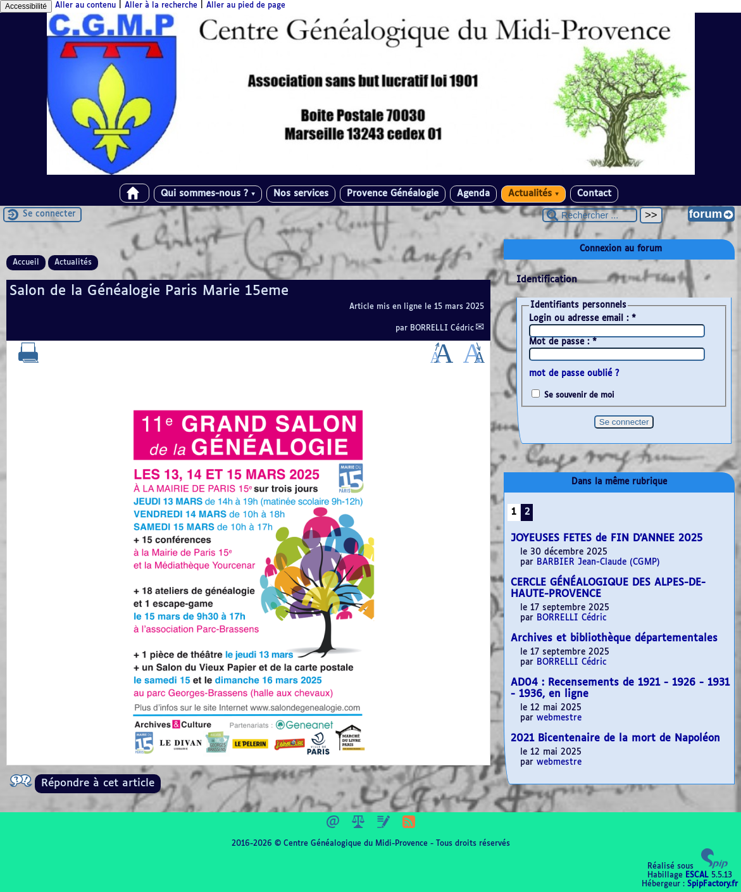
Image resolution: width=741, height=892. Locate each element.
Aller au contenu (85, 5)
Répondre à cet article (97, 783)
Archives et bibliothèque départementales (614, 638)
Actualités (533, 193)
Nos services (300, 193)
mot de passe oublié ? (574, 374)
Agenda (473, 193)
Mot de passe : (563, 342)
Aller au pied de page (245, 5)
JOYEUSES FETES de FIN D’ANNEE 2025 (606, 538)
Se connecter (49, 214)
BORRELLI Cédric (442, 328)
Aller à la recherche (161, 5)
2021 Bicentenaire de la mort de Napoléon (615, 738)
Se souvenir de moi (579, 395)
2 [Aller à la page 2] (527, 512)
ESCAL (697, 875)
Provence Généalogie (393, 193)
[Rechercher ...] (589, 215)
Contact (594, 193)
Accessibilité (26, 6)
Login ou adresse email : (582, 319)
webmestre (559, 718)
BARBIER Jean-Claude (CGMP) (598, 562)
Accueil (26, 263)
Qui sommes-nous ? (208, 193)
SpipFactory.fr (712, 884)
